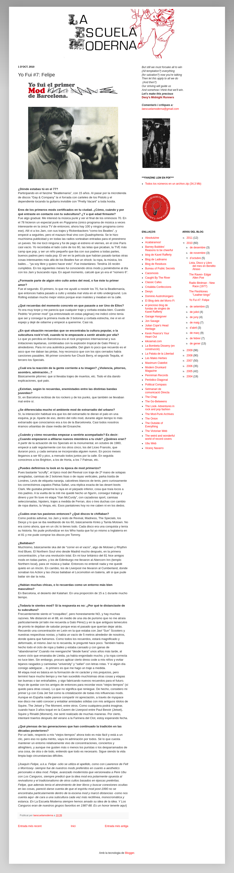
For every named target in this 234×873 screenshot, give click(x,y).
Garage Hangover (155, 316)
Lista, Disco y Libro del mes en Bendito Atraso (202, 266)
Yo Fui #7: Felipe (199, 300)
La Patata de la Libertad (159, 353)
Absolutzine (152, 237)
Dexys (149, 291)
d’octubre (196, 258)
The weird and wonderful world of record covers (160, 437)
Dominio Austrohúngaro (159, 296)
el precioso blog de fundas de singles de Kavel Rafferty (157, 308)
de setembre (197, 306)
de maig (195, 322)
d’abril (194, 327)
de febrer (195, 338)
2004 (190, 376)
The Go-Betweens (156, 401)
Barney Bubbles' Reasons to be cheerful (159, 248)
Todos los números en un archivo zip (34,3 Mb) (173, 183)
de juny (194, 317)
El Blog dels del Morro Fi (160, 300)
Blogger (129, 853)
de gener (195, 343)
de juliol (195, 312)
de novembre (198, 252)
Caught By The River (157, 277)
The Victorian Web (156, 431)
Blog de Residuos (155, 264)
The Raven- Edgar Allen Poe (200, 276)
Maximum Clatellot (156, 362)
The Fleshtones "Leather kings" (200, 293)
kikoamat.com (153, 341)
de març (195, 333)
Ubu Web (150, 443)
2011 (190, 237)
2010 (190, 243)
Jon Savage (152, 321)
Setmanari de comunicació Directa (157, 390)
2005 (190, 371)
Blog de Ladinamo (156, 259)
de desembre (198, 247)
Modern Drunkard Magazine (155, 369)
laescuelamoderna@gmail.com (160, 108)
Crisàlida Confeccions (158, 287)
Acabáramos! (153, 242)
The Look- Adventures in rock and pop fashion (159, 408)
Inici (73, 826)
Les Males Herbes (156, 358)
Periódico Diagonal (156, 379)
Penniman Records (156, 375)
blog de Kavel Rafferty (158, 254)
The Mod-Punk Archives (159, 414)
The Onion (151, 418)
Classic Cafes (153, 282)
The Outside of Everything (154, 425)
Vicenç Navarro (154, 448)
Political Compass (155, 384)
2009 (190, 350)
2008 (190, 355)
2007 (190, 360)
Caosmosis (151, 273)
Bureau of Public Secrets (160, 268)
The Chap (151, 397)
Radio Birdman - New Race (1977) (202, 284)
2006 (190, 366)
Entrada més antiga (116, 826)
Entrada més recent (30, 826)
